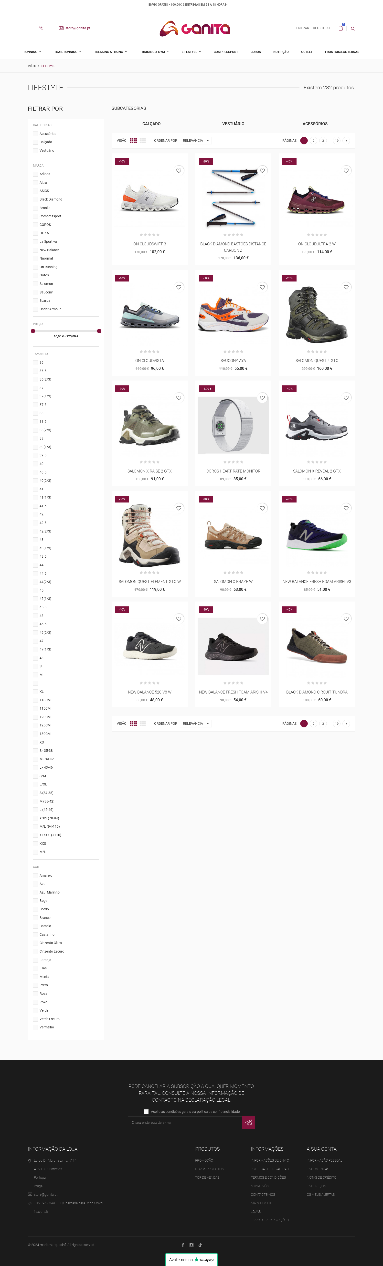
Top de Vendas (207, 1177)
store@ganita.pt (74, 28)
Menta (44, 977)
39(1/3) (45, 447)
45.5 (43, 607)
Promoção (204, 1160)
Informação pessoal (324, 1160)
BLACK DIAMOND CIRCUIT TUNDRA (317, 692)
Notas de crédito (321, 1177)
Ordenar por (165, 140)
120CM (45, 717)
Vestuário (47, 150)
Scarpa (45, 300)
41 (41, 489)
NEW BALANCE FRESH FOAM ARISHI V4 (233, 692)
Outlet (307, 52)
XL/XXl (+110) (50, 835)
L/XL (43, 784)
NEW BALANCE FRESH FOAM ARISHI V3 (317, 581)
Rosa (43, 993)
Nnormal (46, 258)
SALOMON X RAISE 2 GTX (150, 471)
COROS (45, 225)
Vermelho (47, 1027)
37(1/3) (45, 396)
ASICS (44, 191)
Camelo (45, 926)
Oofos (44, 275)
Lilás (43, 968)
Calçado (46, 142)
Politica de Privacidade (271, 1169)
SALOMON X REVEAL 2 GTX (317, 471)
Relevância (197, 140)
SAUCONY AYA (233, 360)
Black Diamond (51, 199)
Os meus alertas (321, 1194)
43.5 (43, 556)
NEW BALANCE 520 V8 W (149, 692)
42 (41, 514)
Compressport (226, 52)
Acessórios (48, 134)
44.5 (43, 573)
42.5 (43, 523)
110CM (45, 700)
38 (41, 413)
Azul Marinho (50, 892)
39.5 (43, 455)
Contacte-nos (263, 1194)
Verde (44, 1010)
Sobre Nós (259, 1186)
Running (31, 52)
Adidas (45, 174)
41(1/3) (45, 497)
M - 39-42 (47, 759)
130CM (45, 734)
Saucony (46, 292)
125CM (45, 725)
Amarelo (46, 875)
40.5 (43, 472)
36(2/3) (45, 379)
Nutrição (281, 52)
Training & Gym (153, 52)
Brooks (45, 208)
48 (41, 658)
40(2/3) (45, 480)
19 (337, 140)
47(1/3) (45, 649)
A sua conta (322, 1149)
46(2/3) (45, 632)
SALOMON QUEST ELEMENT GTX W (150, 581)
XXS (43, 843)
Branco (45, 918)
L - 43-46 (46, 767)
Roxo (43, 1002)
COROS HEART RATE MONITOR (233, 471)
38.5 (43, 421)
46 (41, 616)
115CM (45, 708)
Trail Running (66, 52)
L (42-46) (46, 810)
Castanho (47, 934)
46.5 (43, 624)
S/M (43, 776)
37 (41, 388)
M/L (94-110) (50, 826)
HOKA (44, 233)
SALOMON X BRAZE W (233, 581)
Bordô (44, 909)
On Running (48, 267)
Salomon (46, 284)
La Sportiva (48, 241)
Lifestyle (190, 52)
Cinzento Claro (51, 943)
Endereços (316, 1186)
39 (41, 438)
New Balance (49, 250)
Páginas (289, 140)
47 (41, 641)
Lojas (256, 1212)
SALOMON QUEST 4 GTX (317, 360)
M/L (43, 852)
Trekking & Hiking (109, 52)
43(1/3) (45, 548)
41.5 (43, 506)
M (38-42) (47, 801)
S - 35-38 (46, 751)
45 (41, 590)
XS (42, 742)
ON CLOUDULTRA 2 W (317, 244)
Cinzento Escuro (52, 951)
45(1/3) (45, 599)
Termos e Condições (268, 1177)
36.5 (43, 371)
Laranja (45, 960)
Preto (44, 985)
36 (41, 362)
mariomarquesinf (53, 1245)
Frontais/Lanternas (342, 52)
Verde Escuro (50, 1019)
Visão (122, 140)
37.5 (43, 405)
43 (41, 540)
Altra (43, 182)
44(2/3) (45, 582)
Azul (43, 884)
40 (41, 464)
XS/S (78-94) (49, 818)
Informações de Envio (270, 1160)
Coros (256, 52)
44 (41, 565)
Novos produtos (209, 1169)
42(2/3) (45, 531)
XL (42, 691)
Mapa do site (261, 1203)
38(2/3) (45, 430)
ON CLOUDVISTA (149, 360)
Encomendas (318, 1169)
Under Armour (50, 309)
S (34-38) (46, 793)
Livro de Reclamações (270, 1220)
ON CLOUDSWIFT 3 (149, 244)
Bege (43, 901)
